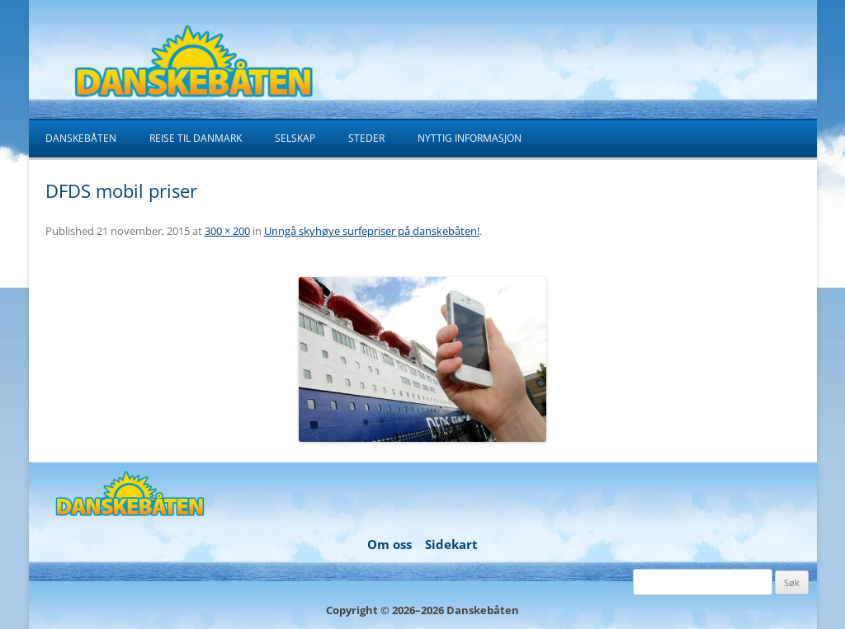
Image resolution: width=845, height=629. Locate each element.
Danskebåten (80, 138)
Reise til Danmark (195, 138)
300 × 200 (227, 230)
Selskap (295, 138)
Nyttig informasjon (470, 138)
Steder (366, 138)
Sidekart (451, 544)
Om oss (389, 544)
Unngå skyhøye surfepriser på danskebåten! (371, 230)
